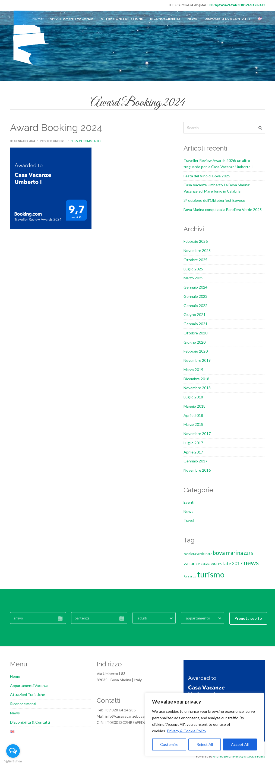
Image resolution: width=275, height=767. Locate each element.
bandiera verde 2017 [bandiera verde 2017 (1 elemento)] (198, 553)
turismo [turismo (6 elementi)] (211, 574)
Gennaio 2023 (195, 296)
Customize (169, 744)
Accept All (240, 744)
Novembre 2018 (197, 387)
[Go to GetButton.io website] (13, 761)
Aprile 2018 (193, 415)
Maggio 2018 (195, 406)
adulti (142, 618)
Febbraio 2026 (196, 241)
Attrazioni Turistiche (122, 19)
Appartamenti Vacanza (71, 19)
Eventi (189, 502)
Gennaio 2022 (195, 305)
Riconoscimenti (165, 19)
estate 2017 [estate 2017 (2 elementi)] (230, 563)
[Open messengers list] (13, 751)
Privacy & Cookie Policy (186, 730)
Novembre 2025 (197, 250)
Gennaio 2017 (195, 461)
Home (15, 676)
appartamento (198, 618)
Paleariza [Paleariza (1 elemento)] (190, 576)
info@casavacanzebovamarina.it (237, 5)
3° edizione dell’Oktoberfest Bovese (214, 200)
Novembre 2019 (197, 360)
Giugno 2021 (195, 314)
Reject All (205, 744)
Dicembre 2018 (196, 378)
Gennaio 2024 (195, 287)
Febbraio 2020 (196, 351)
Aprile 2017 (193, 452)
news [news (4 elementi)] (251, 563)
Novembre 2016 (197, 470)
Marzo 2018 (193, 424)
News (192, 19)
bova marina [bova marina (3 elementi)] (228, 552)
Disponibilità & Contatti (227, 19)
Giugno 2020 (195, 342)
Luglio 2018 (193, 397)
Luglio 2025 (193, 269)
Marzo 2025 (193, 278)
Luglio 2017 (193, 442)
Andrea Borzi (222, 756)
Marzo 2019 (193, 369)
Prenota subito (248, 618)
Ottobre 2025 (195, 259)
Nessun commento (85, 141)
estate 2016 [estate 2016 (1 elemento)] (209, 564)
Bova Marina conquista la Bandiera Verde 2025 (223, 209)
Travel (189, 520)
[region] (204, 724)
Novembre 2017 (197, 433)
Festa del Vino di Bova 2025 (207, 176)
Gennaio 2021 (195, 323)
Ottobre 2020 (195, 333)
